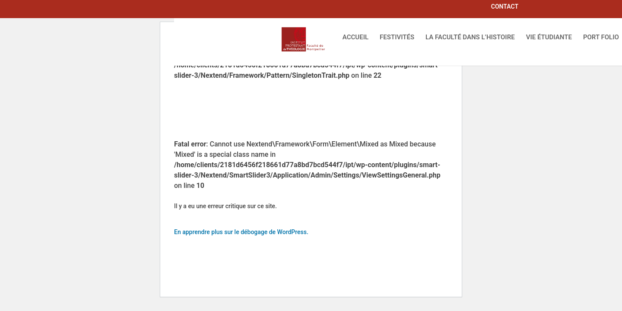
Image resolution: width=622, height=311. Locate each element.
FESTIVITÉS (397, 37)
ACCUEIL (355, 37)
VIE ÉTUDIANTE (549, 37)
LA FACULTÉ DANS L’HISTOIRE (470, 37)
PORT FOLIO (601, 37)
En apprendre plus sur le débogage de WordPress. (241, 231)
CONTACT (504, 7)
